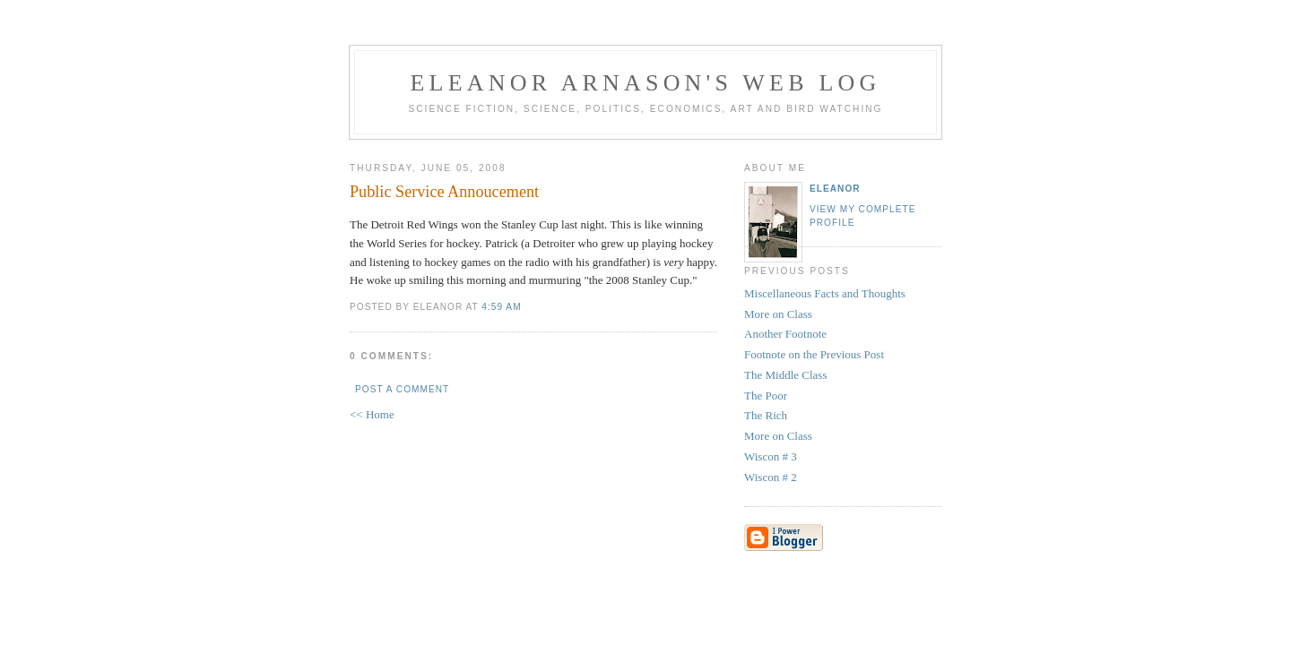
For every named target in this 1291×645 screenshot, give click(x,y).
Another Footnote (785, 333)
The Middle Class (785, 375)
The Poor (765, 395)
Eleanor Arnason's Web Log (646, 83)
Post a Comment (402, 389)
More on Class (778, 314)
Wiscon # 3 (770, 456)
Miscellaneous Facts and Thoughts (824, 293)
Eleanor (835, 189)
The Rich (765, 415)
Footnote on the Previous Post (814, 354)
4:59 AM (501, 307)
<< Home (372, 414)
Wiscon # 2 (770, 477)
